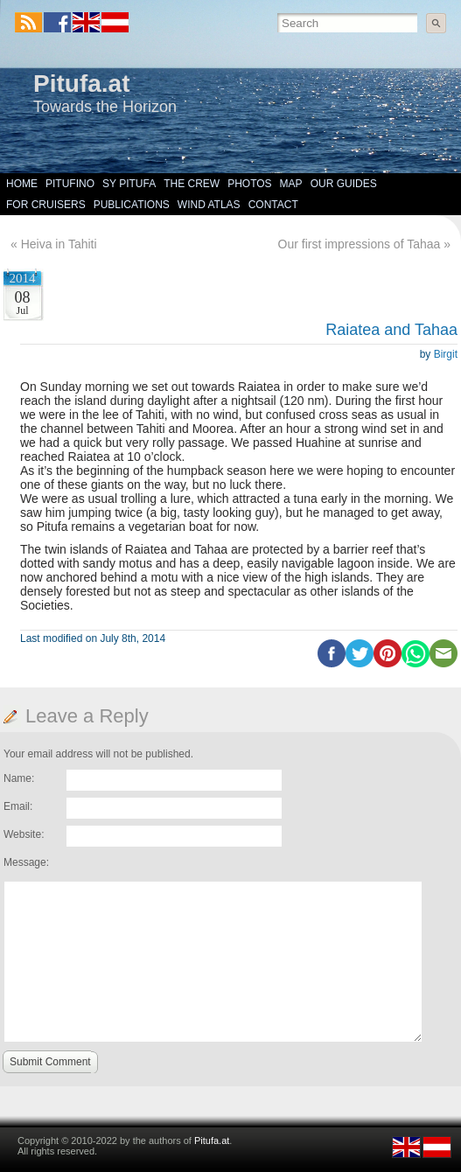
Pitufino (69, 184)
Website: (23, 834)
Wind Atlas (209, 205)
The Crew (192, 184)
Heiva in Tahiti (59, 244)
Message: (26, 862)
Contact (273, 205)
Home (22, 184)
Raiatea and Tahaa (391, 329)
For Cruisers (46, 205)
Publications (132, 205)
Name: (18, 778)
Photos (249, 184)
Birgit (446, 354)
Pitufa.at (81, 83)
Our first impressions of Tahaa (359, 244)
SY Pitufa (129, 184)
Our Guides (344, 184)
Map (291, 184)
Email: (17, 806)
